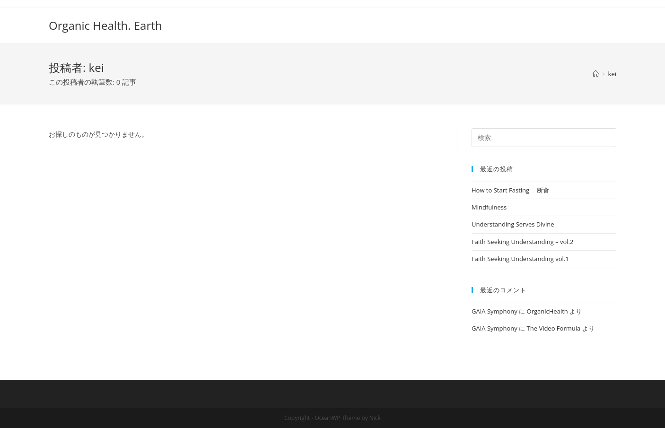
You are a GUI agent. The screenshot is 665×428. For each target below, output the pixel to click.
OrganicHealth (547, 311)
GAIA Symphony (494, 311)
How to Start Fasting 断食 (510, 190)
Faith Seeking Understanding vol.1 (520, 258)
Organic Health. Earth (105, 25)
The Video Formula (554, 328)
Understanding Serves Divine (513, 224)
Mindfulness (489, 207)
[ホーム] (596, 74)
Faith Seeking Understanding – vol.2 (522, 241)
